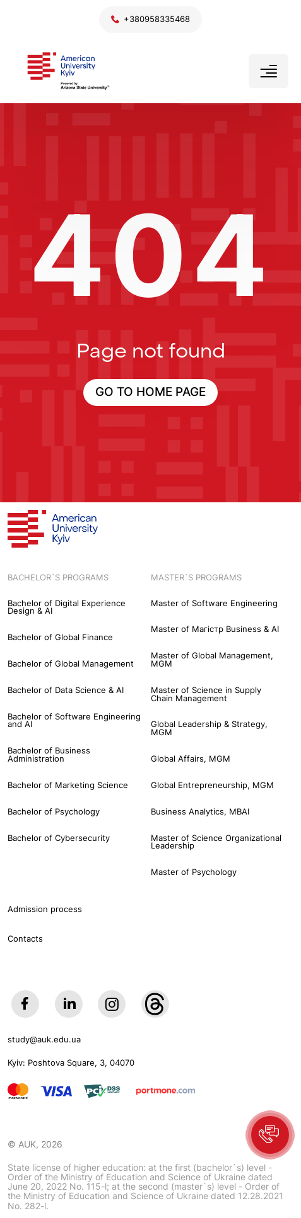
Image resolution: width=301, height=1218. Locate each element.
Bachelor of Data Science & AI (66, 691)
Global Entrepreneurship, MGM (212, 786)
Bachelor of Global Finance (60, 638)
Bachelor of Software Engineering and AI (74, 721)
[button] (270, 1135)
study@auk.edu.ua (44, 1040)
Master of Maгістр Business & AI (215, 630)
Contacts (25, 939)
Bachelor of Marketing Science (68, 786)
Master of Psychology (194, 873)
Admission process (45, 909)
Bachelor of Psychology (54, 812)
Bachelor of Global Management (71, 664)
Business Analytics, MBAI (200, 812)
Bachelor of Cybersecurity (59, 839)
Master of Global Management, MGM (212, 660)
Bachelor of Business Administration (49, 755)
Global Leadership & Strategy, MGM (209, 728)
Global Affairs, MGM (190, 759)
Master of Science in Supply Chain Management (206, 694)
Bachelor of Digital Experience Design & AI (67, 608)
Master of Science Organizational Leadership (216, 842)
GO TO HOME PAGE (150, 392)
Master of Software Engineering (214, 604)
